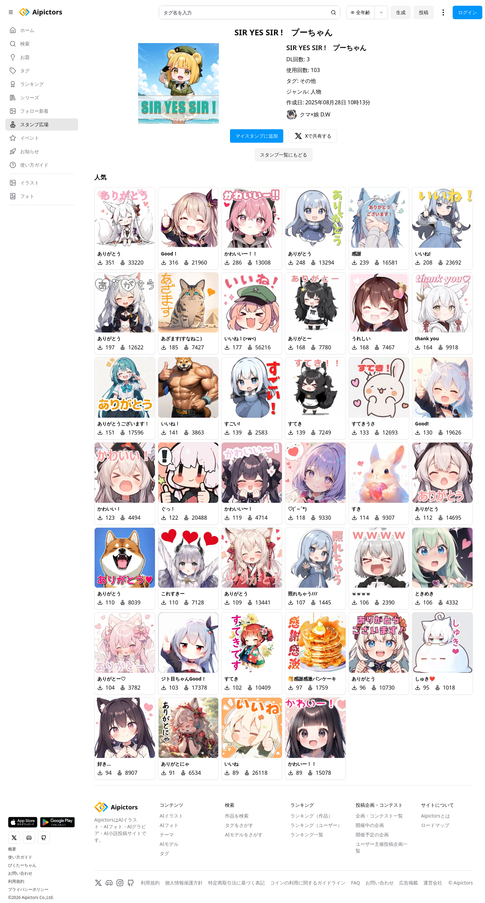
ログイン (467, 12)
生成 (401, 12)
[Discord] (109, 883)
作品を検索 (237, 815)
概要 (12, 849)
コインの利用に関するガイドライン (308, 882)
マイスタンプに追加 (256, 136)
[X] (98, 883)
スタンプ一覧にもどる (283, 154)
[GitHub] (131, 883)
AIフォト (169, 825)
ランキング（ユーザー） (316, 825)
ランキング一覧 (306, 834)
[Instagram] (120, 883)
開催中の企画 (370, 825)
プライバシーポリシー (28, 889)
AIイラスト (171, 815)
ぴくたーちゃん (22, 865)
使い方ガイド (20, 857)
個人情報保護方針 (184, 882)
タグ (164, 853)
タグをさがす (239, 825)
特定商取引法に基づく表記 (236, 882)
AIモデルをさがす (244, 834)
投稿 (423, 12)
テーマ (167, 834)
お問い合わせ (20, 873)
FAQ (355, 882)
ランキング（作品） (311, 815)
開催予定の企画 (372, 834)
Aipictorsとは (435, 815)
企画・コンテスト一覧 (379, 815)
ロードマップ (435, 825)
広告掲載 (408, 882)
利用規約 (16, 881)
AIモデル (169, 844)
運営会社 (432, 882)
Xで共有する (313, 136)
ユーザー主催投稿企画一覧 (382, 847)
